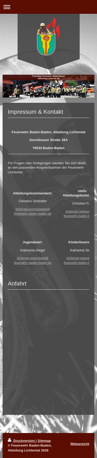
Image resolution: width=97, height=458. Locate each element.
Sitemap (44, 441)
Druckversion (22, 441)
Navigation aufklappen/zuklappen (48, 6)
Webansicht (79, 444)
